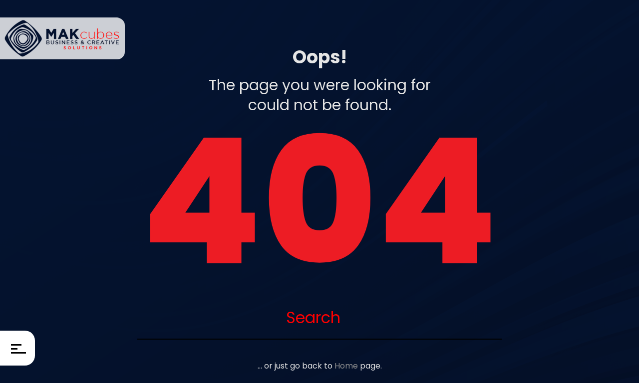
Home (346, 366)
